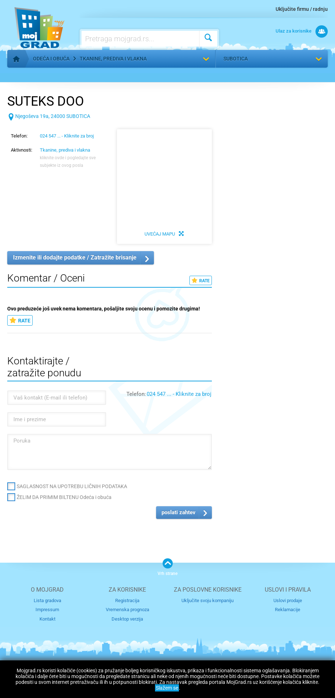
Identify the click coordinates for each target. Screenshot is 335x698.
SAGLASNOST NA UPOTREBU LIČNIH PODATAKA (72, 486)
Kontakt (47, 619)
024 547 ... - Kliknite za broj (67, 136)
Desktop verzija (127, 619)
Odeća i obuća (51, 59)
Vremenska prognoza (127, 609)
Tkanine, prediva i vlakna (113, 59)
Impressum (47, 609)
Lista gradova (47, 600)
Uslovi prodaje (287, 600)
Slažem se (167, 688)
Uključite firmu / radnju (302, 9)
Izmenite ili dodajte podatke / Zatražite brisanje (75, 257)
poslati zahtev (179, 512)
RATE (201, 280)
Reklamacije (287, 609)
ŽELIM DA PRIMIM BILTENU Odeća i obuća (64, 497)
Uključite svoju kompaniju (207, 600)
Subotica (235, 59)
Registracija (127, 600)
